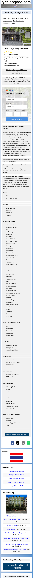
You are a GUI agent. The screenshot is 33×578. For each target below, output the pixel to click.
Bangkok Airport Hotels (16, 475)
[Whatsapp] (28, 443)
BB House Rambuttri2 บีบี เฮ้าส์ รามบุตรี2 (16, 538)
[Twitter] (17, 443)
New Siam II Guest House (12, 520)
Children (23, 110)
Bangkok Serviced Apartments (16, 482)
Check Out (8, 103)
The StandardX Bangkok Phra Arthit (14, 550)
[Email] (23, 443)
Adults (14, 110)
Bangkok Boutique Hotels (16, 471)
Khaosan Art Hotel (11, 525)
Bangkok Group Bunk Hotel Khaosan (16, 544)
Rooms (7, 110)
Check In (8, 96)
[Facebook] (12, 443)
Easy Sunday (11, 529)
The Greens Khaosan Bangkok (15, 533)
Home (3, 6)
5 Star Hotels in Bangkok (16, 478)
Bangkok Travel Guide (16, 486)
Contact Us (10, 6)
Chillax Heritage (11, 516)
